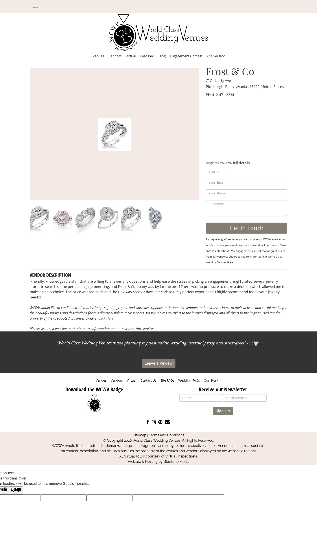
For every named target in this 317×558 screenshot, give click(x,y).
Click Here (106, 318)
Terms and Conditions (166, 435)
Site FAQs (167, 380)
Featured (147, 56)
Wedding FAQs (189, 380)
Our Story (211, 380)
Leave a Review (159, 363)
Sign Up (223, 410)
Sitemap (139, 435)
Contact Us (148, 380)
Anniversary (215, 56)
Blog (162, 56)
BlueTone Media (176, 461)
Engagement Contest (186, 56)
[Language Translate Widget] (35, 7)
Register (212, 163)
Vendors (115, 56)
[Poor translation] (16, 490)
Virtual (131, 56)
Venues (98, 56)
